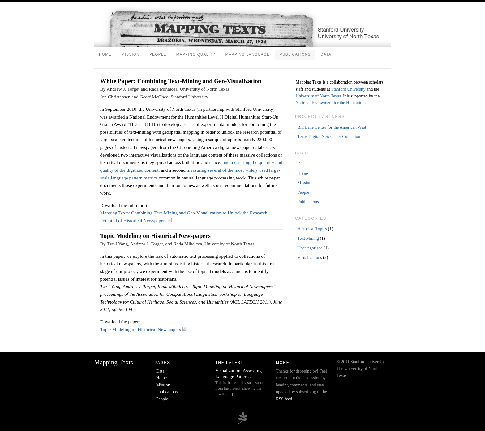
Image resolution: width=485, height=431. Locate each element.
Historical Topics (312, 228)
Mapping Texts (113, 362)
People (157, 54)
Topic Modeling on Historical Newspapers (143, 329)
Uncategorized (310, 248)
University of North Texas (318, 96)
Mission (130, 54)
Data (325, 54)
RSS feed (284, 399)
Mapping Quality (196, 54)
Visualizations (309, 257)
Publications (295, 54)
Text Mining (308, 238)
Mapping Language (247, 54)
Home (105, 54)
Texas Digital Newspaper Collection (328, 136)
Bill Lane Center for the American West (331, 127)
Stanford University (348, 89)
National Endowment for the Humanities (331, 103)
